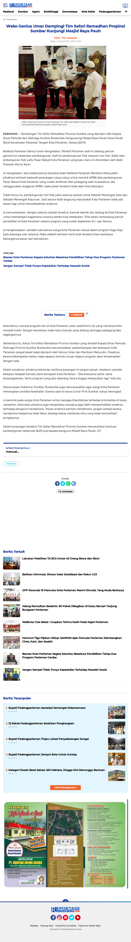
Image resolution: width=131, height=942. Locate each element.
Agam (36, 11)
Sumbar (23, 11)
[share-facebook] (57, 483)
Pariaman (11, 463)
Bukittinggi (51, 11)
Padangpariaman (110, 11)
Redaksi (34, 925)
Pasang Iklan (46, 925)
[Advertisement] (65, 295)
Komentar (66, 491)
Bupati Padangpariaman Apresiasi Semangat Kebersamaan (47, 707)
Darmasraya (69, 11)
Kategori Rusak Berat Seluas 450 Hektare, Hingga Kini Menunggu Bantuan (57, 770)
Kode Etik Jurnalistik (65, 925)
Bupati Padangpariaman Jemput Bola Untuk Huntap (43, 754)
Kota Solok (88, 11)
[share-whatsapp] (68, 483)
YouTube (80, 919)
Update (76, 315)
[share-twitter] (62, 483)
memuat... (12, 451)
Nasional (8, 11)
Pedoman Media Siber (89, 925)
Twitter (73, 919)
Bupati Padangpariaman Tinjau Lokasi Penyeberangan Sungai (49, 739)
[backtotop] (65, 902)
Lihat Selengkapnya (65, 787)
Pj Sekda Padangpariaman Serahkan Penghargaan (41, 723)
